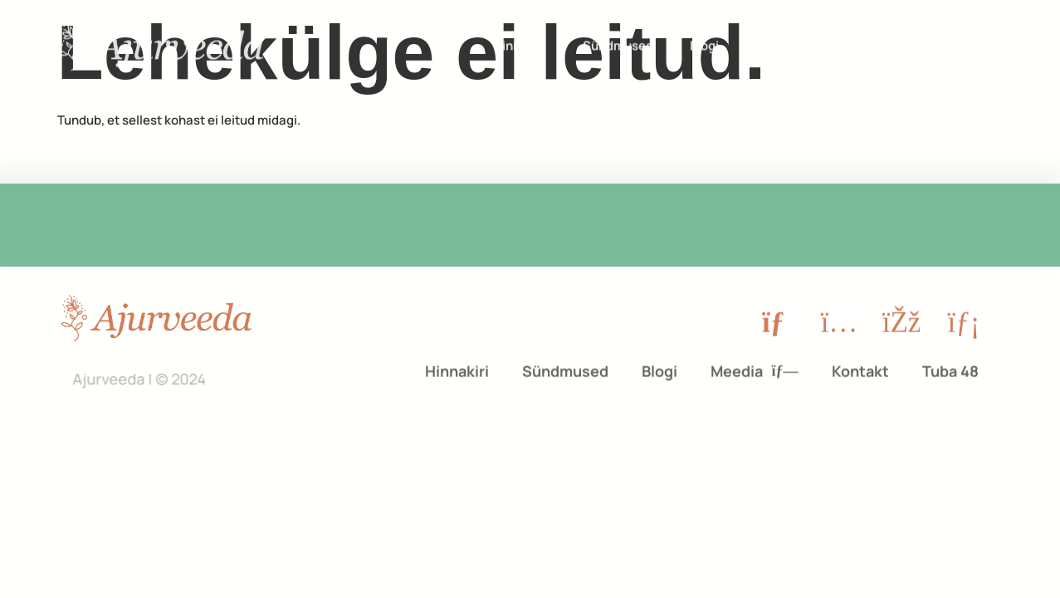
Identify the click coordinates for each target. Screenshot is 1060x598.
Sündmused (618, 43)
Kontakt (885, 43)
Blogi (704, 43)
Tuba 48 (950, 368)
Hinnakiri (519, 43)
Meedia (789, 43)
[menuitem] (973, 43)
